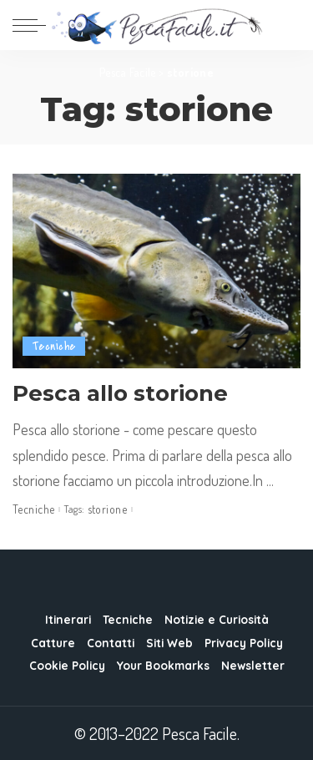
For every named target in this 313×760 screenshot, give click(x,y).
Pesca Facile (127, 72)
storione (107, 509)
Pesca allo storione (120, 393)
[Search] (289, 25)
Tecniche (54, 346)
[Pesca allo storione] (156, 271)
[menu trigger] (33, 25)
